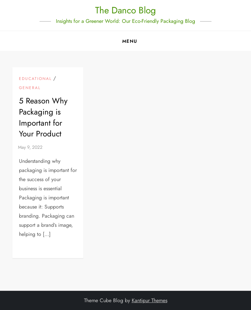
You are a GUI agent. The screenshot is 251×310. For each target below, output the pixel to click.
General (30, 88)
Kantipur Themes (149, 300)
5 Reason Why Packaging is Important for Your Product (43, 117)
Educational (35, 79)
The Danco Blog (125, 10)
